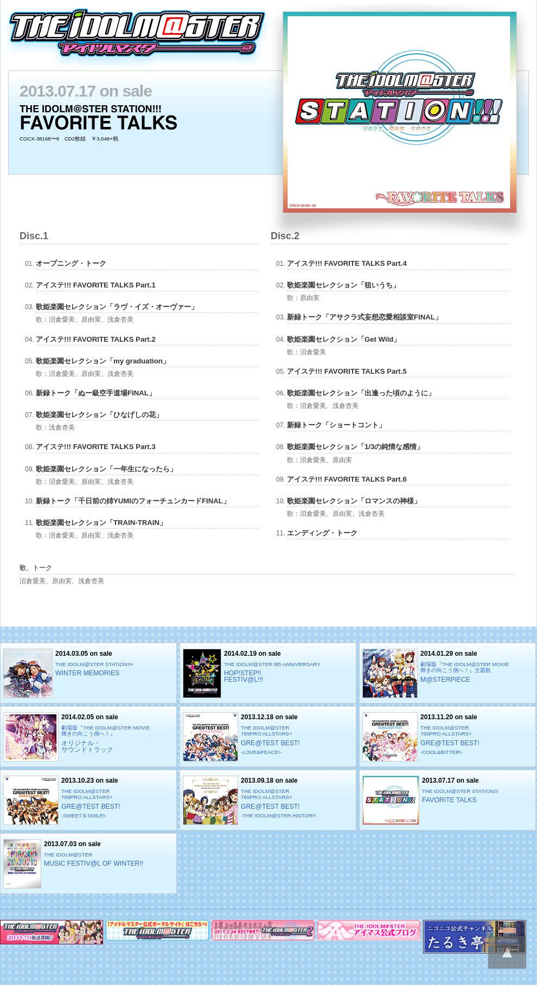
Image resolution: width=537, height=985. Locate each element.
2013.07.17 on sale (447, 800)
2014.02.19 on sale (268, 673)
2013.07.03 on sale (88, 863)
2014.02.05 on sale (88, 737)
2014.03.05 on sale (88, 673)
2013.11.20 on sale (447, 737)
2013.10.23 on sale (88, 800)
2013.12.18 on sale (268, 737)
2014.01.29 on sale (447, 673)
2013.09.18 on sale (268, 800)
